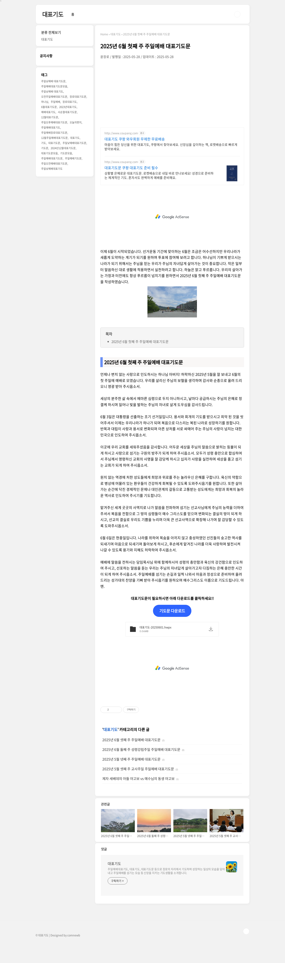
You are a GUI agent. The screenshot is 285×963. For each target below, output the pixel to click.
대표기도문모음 (49, 153)
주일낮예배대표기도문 (74, 143)
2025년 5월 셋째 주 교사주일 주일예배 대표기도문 (138, 768)
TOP (246, 931)
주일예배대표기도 (50, 127)
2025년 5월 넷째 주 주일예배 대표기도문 (131, 759)
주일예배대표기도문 (52, 158)
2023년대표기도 (68, 107)
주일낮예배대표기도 (52, 168)
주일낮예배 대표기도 (52, 91)
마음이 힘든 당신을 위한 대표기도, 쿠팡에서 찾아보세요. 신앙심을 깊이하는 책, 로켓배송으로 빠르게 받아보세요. (170, 146)
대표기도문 (54, 143)
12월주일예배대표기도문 (54, 138)
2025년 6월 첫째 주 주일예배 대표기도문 (140, 341)
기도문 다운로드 (172, 611)
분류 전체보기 (51, 32)
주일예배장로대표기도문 (54, 132)
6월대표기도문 (49, 107)
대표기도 (52, 14)
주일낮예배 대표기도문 (53, 81)
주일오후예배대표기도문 (54, 122)
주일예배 (55, 102)
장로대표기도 (70, 102)
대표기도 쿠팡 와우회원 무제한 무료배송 (134, 139)
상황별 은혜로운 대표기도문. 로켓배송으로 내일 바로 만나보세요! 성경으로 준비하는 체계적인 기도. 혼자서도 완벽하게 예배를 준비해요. (159, 175)
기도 (43, 143)
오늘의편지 (76, 122)
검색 (237, 14)
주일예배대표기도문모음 (54, 86)
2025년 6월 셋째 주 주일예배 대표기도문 (131, 739)
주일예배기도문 (73, 158)
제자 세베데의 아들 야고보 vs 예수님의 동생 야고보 (138, 778)
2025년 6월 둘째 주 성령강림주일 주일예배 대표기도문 (141, 749)
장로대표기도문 (78, 96)
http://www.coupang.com (121, 133)
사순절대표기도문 (67, 112)
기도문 (44, 148)
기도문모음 (66, 153)
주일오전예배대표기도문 (54, 163)
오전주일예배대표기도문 (54, 96)
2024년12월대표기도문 (63, 148)
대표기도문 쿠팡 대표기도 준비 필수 (131, 167)
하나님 (44, 102)
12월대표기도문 (49, 117)
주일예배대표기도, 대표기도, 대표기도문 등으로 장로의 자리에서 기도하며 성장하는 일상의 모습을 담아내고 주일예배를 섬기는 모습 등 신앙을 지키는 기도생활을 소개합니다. (166, 871)
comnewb (73, 935)
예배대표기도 (48, 112)
